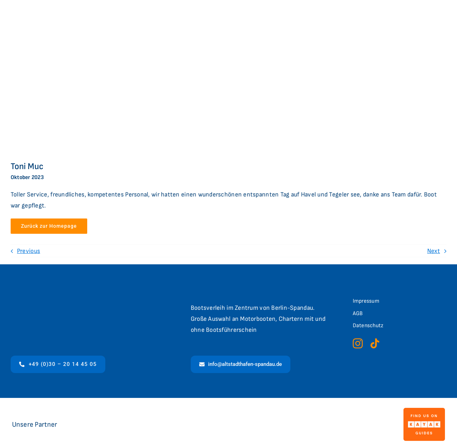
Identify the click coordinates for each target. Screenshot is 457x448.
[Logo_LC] (127, 418)
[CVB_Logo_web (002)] (290, 411)
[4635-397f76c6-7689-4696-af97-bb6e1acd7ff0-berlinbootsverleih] (354, 412)
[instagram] (358, 344)
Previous (28, 251)
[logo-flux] (219, 421)
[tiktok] (375, 344)
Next (433, 251)
